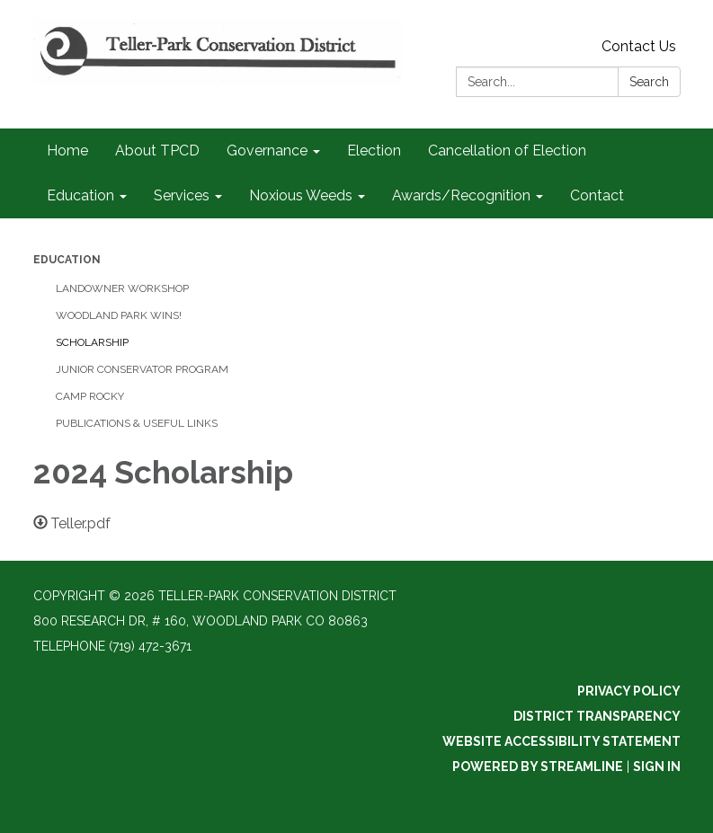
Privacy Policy (629, 691)
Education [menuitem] (80, 195)
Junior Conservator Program (142, 369)
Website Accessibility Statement (561, 741)
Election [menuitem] (374, 150)
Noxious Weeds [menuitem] (300, 195)
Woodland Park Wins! (119, 315)
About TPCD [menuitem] (157, 150)
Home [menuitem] (67, 150)
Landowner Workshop (122, 288)
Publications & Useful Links (137, 423)
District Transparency (597, 716)
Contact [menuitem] (597, 195)
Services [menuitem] (181, 195)
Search (649, 82)
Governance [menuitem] (267, 150)
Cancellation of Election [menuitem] (507, 150)
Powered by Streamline (537, 766)
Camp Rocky (90, 396)
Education (67, 259)
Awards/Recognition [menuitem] (461, 195)
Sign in (657, 766)
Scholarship (92, 342)
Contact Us (639, 46)
